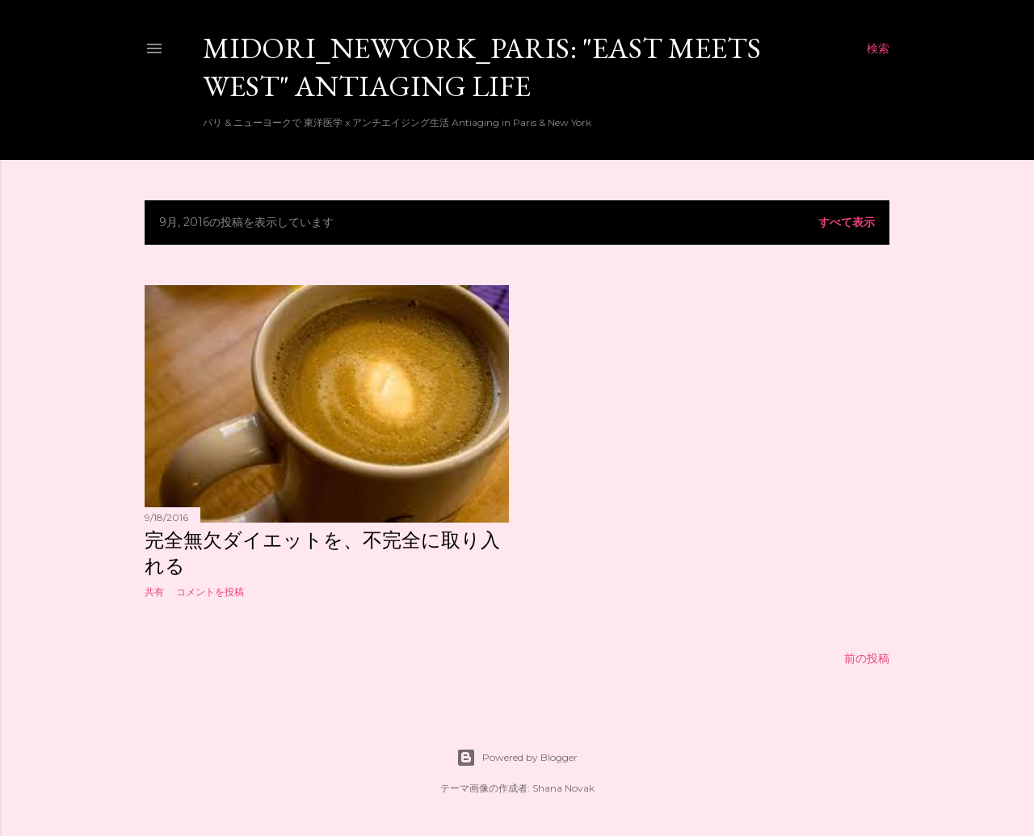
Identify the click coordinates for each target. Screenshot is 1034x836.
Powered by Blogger (517, 757)
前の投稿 (866, 658)
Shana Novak (563, 788)
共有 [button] (154, 592)
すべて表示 (846, 222)
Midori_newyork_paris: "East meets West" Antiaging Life (482, 67)
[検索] (878, 48)
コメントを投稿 (210, 592)
